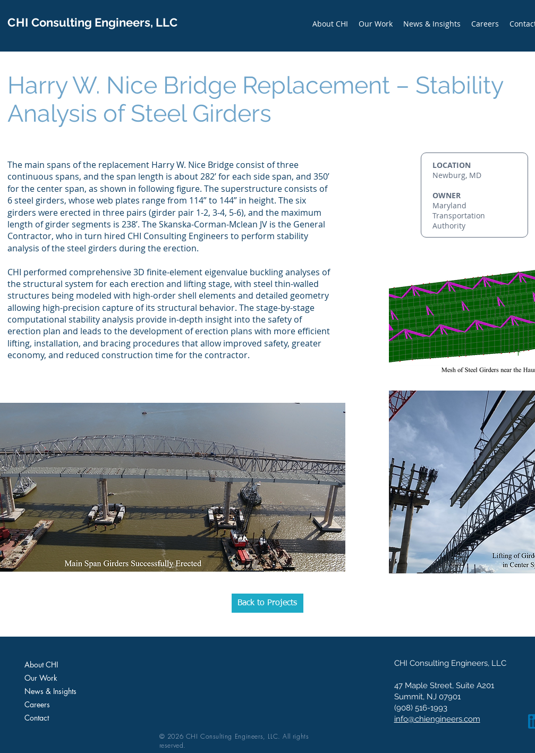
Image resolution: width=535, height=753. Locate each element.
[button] (375, 24)
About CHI (41, 664)
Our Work (40, 678)
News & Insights (50, 691)
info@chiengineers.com (437, 719)
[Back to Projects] (267, 603)
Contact (36, 718)
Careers (37, 704)
